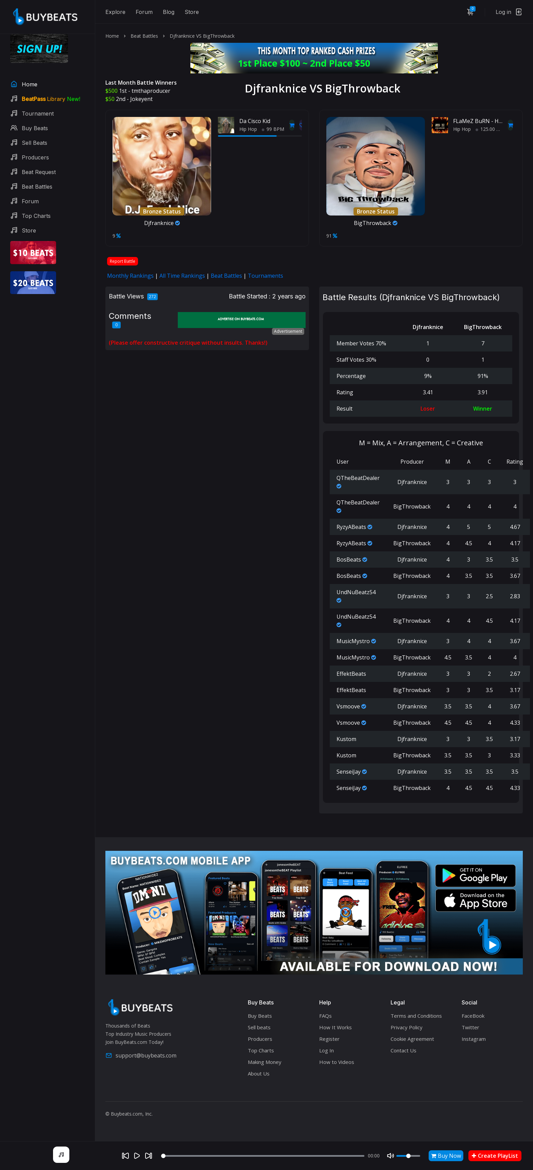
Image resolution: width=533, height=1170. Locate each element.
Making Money (264, 1062)
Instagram (474, 1038)
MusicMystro (353, 641)
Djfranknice (162, 223)
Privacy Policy (407, 1027)
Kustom (346, 739)
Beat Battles (144, 36)
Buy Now (446, 1155)
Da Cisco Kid (254, 121)
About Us (259, 1073)
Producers (260, 1038)
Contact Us (403, 1050)
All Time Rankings (182, 275)
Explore (115, 11)
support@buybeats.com (140, 1055)
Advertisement (288, 331)
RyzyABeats (351, 527)
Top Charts (261, 1050)
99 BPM (273, 129)
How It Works (335, 1027)
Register (329, 1038)
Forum (144, 11)
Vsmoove (348, 706)
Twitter (470, 1027)
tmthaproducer (151, 90)
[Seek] (263, 1156)
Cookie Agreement (412, 1038)
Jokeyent (141, 99)
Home (112, 36)
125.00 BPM (491, 129)
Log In (326, 1050)
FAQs (325, 1015)
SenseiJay (349, 771)
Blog (168, 11)
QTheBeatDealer (358, 478)
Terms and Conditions (416, 1015)
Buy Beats (260, 1015)
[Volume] (408, 1156)
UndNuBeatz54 (356, 592)
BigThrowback (375, 223)
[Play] (137, 1156)
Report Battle (122, 261)
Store (192, 11)
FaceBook (473, 1015)
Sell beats (259, 1027)
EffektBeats (351, 673)
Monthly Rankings (130, 275)
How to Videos (336, 1062)
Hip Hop (248, 129)
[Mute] (390, 1156)
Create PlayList (495, 1155)
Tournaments (265, 275)
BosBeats (349, 559)
